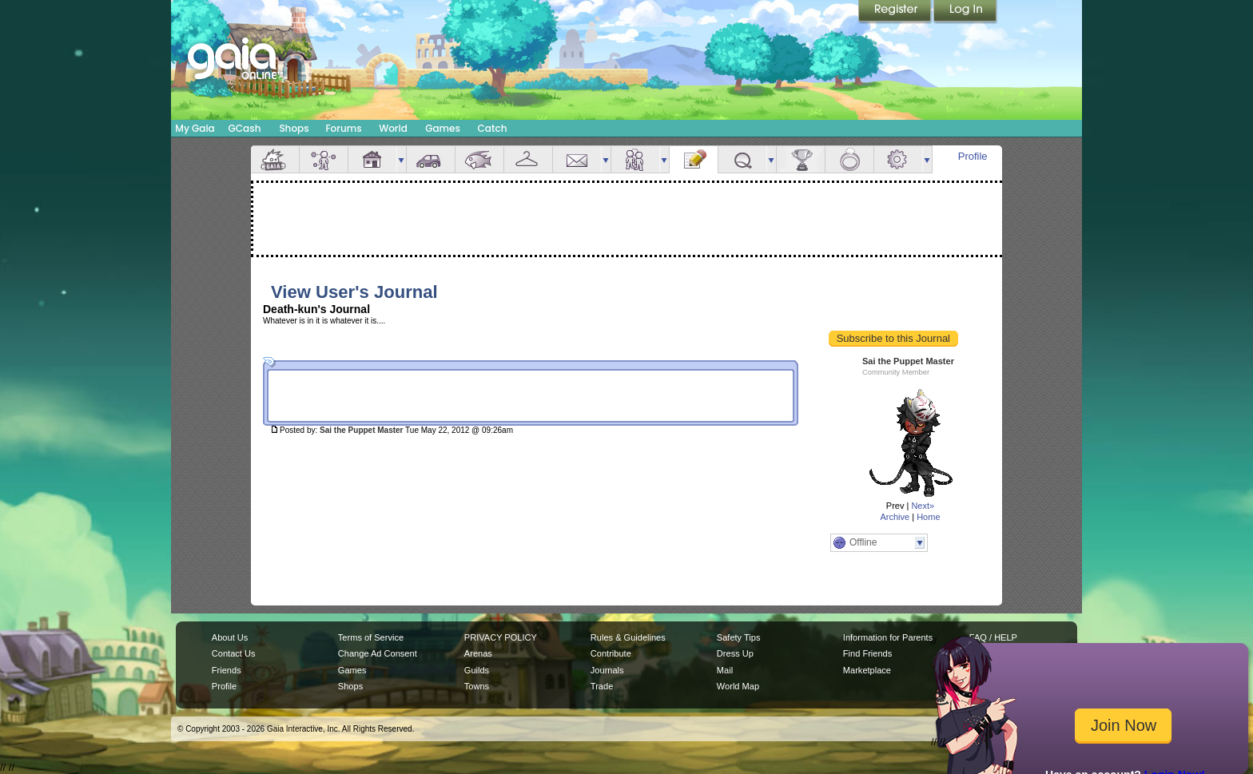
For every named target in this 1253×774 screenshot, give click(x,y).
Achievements (801, 159)
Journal (694, 159)
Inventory (528, 159)
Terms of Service (371, 637)
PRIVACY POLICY (500, 637)
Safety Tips (739, 637)
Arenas (478, 653)
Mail (577, 159)
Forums (343, 128)
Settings (898, 159)
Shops (293, 128)
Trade (602, 686)
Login (965, 12)
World (393, 128)
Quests (742, 159)
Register (895, 12)
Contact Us (234, 653)
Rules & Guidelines (628, 637)
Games (442, 128)
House (372, 159)
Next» (922, 505)
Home (928, 517)
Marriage (849, 159)
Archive (894, 517)
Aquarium (479, 159)
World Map (738, 686)
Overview (275, 159)
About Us (230, 637)
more (401, 159)
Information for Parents (888, 637)
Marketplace (867, 670)
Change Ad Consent (377, 653)
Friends (635, 159)
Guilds (476, 670)
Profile (973, 156)
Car (431, 159)
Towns (476, 686)
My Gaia (194, 128)
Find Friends (867, 653)
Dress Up (735, 653)
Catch (492, 128)
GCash (245, 128)
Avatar (324, 159)
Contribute (611, 653)
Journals (607, 670)
